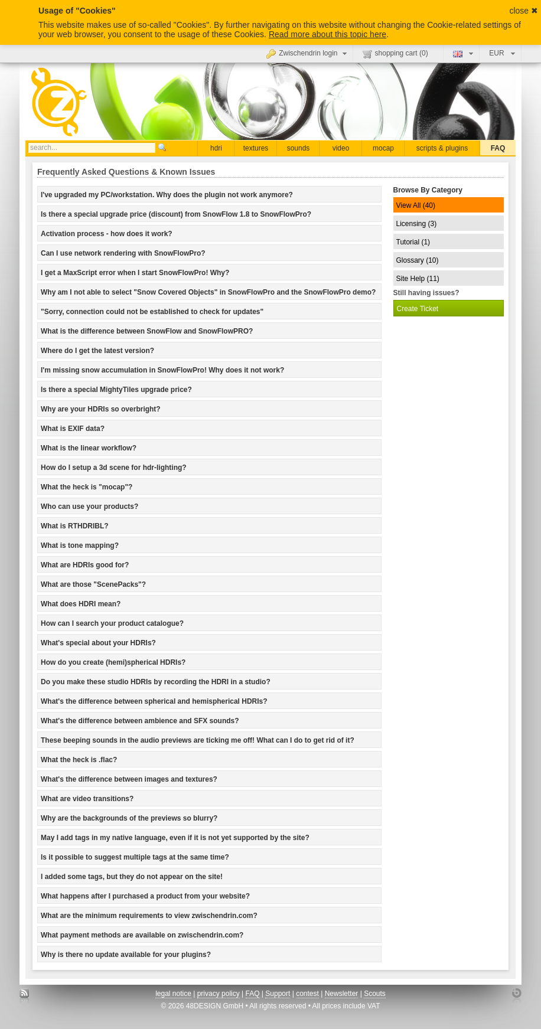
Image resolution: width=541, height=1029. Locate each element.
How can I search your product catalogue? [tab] (112, 623)
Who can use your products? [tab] (89, 506)
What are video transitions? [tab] (87, 799)
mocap (383, 148)
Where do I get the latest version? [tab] (97, 351)
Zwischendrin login (307, 53)
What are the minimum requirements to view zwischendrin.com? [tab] (149, 916)
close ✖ (523, 10)
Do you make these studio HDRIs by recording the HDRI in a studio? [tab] (155, 682)
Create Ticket (418, 309)
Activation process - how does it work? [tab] (106, 234)
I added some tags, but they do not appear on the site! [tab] (132, 877)
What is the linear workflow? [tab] (88, 448)
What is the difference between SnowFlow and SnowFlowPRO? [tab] (147, 331)
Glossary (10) (417, 260)
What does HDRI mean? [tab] (80, 604)
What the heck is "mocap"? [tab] (86, 487)
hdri (216, 148)
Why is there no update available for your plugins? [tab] (126, 954)
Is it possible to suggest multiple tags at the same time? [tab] (135, 857)
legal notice (173, 993)
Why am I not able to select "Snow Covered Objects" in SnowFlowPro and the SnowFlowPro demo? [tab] (208, 292)
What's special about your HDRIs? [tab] (98, 643)
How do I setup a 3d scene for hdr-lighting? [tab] (114, 467)
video (341, 148)
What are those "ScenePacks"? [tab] (93, 584)
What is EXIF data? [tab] (73, 428)
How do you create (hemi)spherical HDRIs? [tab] (113, 662)
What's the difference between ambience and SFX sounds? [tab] (140, 721)
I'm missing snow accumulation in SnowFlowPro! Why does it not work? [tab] (162, 370)
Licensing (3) (416, 224)
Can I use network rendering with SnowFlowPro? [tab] (123, 253)
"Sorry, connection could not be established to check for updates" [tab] (152, 312)
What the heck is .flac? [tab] (79, 760)
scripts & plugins (442, 148)
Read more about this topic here (327, 34)
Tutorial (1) (413, 242)
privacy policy (218, 993)
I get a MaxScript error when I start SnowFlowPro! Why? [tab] (135, 273)
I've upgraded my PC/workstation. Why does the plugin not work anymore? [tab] (167, 195)
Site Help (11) (417, 279)
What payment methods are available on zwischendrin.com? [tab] (142, 935)
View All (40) (415, 205)
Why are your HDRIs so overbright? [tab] (101, 409)
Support (277, 993)
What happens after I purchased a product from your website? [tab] (145, 896)
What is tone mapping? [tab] (80, 545)
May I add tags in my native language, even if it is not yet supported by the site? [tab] (175, 838)
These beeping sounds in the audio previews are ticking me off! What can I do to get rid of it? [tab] (197, 740)
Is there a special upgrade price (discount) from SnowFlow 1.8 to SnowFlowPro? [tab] (176, 214)
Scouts (375, 993)
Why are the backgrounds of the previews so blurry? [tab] (129, 818)
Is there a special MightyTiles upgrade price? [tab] (116, 390)
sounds (298, 148)
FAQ (498, 148)
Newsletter (342, 993)
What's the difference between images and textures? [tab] (129, 779)
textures (256, 148)
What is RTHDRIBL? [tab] (75, 526)
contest (307, 993)
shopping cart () (395, 53)
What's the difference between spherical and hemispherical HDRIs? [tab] (154, 701)
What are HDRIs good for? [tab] (85, 565)
